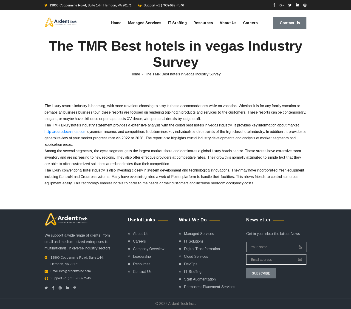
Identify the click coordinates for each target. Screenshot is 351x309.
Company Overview (148, 249)
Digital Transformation (202, 249)
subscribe (261, 273)
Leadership (142, 256)
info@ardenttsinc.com (75, 271)
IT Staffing (177, 23)
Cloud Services (196, 256)
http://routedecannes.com (65, 132)
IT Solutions (194, 241)
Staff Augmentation (200, 279)
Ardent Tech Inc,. (182, 304)
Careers (250, 23)
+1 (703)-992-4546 (170, 5)
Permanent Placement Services (209, 287)
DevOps (190, 264)
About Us (228, 23)
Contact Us (290, 23)
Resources (203, 23)
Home (116, 23)
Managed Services (144, 23)
